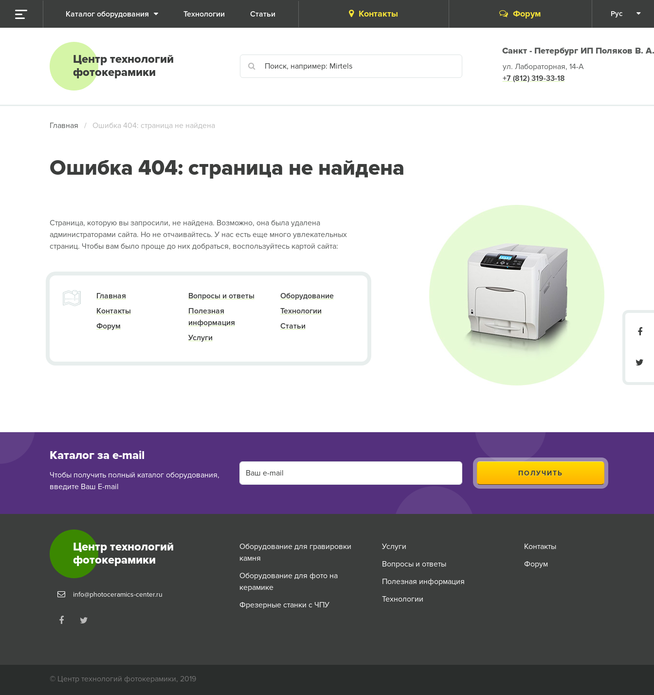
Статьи (293, 326)
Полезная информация (423, 581)
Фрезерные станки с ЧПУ (284, 605)
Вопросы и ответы (221, 296)
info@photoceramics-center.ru (118, 594)
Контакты (373, 13)
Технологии (301, 311)
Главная (64, 125)
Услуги (200, 338)
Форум (520, 13)
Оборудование (307, 296)
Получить (540, 473)
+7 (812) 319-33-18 (534, 78)
